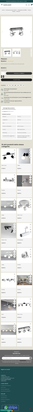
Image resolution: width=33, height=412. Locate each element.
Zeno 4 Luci (19, 314)
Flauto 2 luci (4, 239)
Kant (2, 314)
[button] (30, 31)
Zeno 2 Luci (4, 165)
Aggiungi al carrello (19, 73)
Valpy (18, 165)
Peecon (19, 190)
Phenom (19, 339)
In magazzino (5, 111)
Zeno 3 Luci (19, 215)
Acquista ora (16, 79)
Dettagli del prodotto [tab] (9, 108)
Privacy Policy (23, 360)
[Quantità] (2, 73)
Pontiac (3, 190)
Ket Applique (20, 239)
